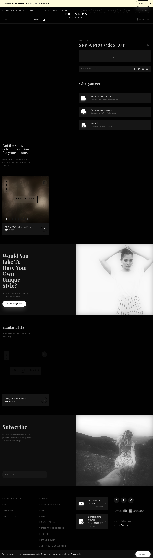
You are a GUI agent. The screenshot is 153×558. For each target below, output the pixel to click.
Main (80, 40)
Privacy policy (76, 554)
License (43, 534)
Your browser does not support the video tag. (32, 51)
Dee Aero (124, 525)
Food (98, 10)
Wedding (110, 10)
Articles (44, 516)
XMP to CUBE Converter (52, 546)
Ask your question (50, 504)
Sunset (86, 10)
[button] (142, 20)
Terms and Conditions (51, 528)
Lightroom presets (13, 10)
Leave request (14, 304)
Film (121, 10)
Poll (42, 510)
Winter (131, 10)
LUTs (31, 10)
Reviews (44, 498)
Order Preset (61, 10)
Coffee (144, 10)
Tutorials (43, 10)
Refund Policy (47, 540)
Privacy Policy (47, 522)
